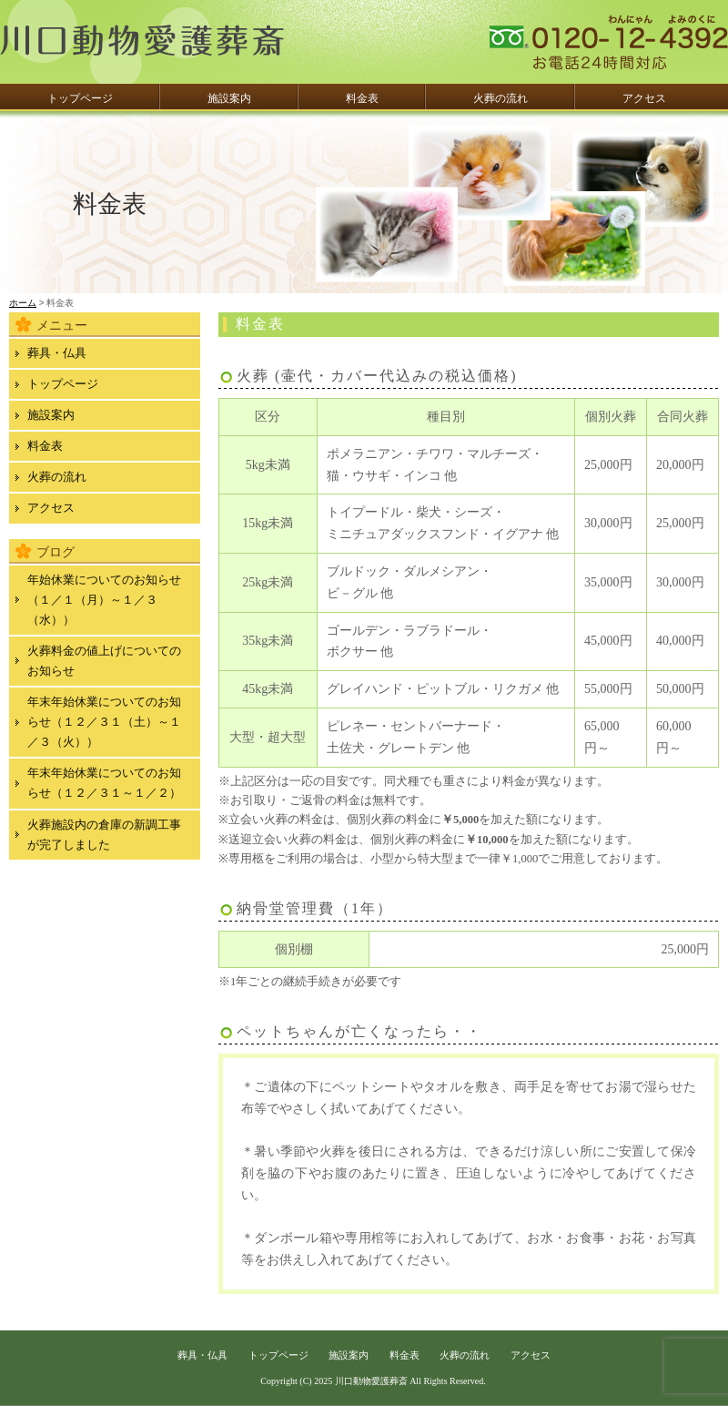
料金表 (362, 98)
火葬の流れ (500, 98)
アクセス (644, 98)
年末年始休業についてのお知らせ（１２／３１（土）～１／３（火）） (104, 722)
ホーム (22, 303)
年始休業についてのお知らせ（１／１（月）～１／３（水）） (104, 600)
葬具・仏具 (56, 353)
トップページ (80, 98)
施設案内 (229, 98)
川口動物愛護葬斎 (371, 1381)
